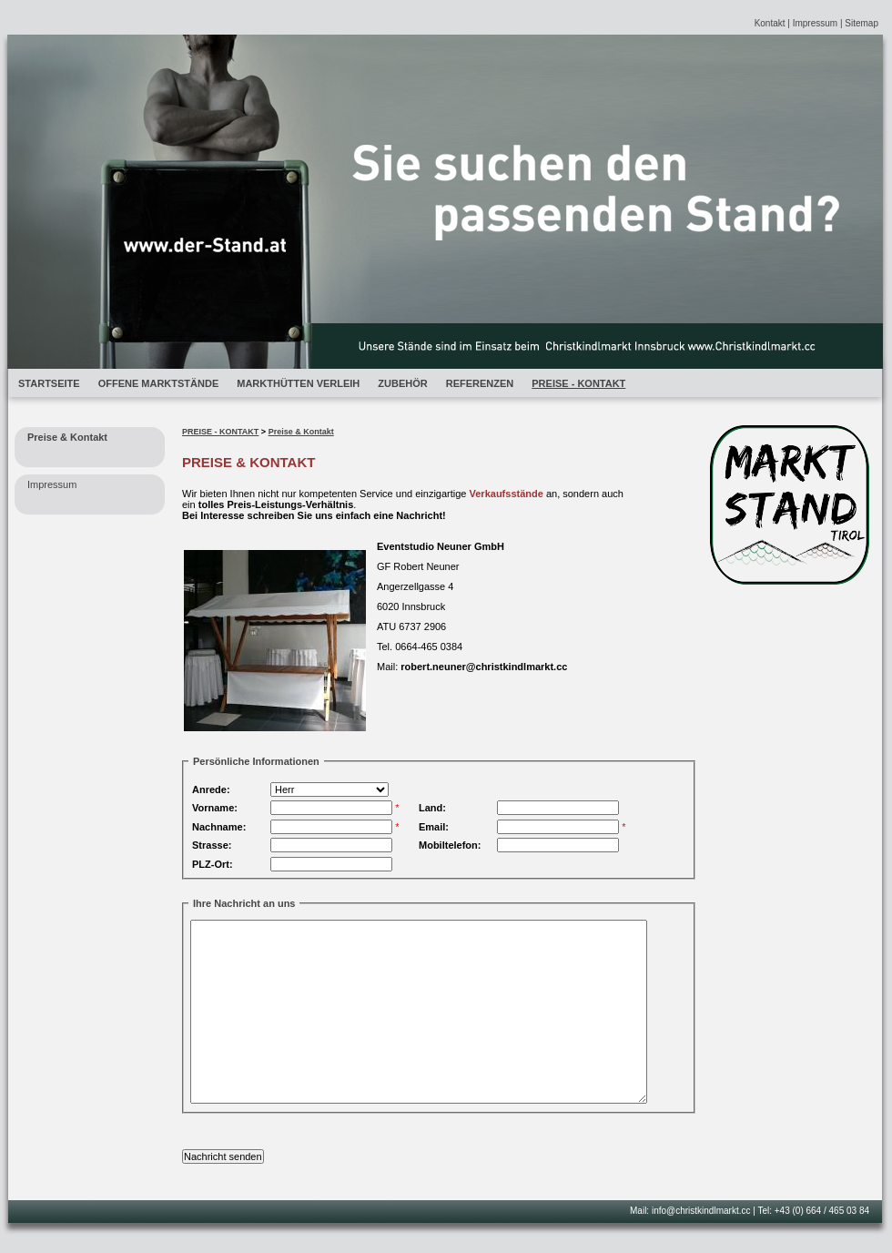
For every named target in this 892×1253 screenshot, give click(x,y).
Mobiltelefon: (450, 845)
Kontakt (770, 23)
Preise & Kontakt (301, 431)
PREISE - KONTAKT (220, 431)
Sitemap (861, 23)
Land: (432, 807)
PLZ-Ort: (212, 864)
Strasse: (211, 845)
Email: (434, 826)
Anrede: (211, 789)
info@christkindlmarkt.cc (701, 1211)
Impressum (815, 23)
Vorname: (215, 807)
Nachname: (219, 826)
